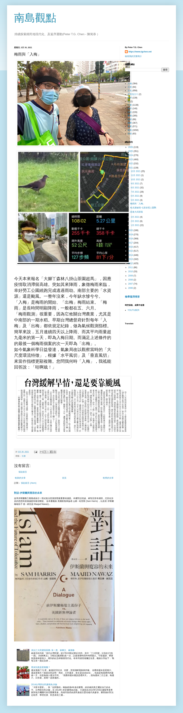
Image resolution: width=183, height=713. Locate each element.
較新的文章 (20, 478)
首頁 (64, 478)
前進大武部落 (136, 212)
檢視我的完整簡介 (133, 56)
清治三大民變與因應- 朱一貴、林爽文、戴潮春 (53, 650)
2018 (131, 238)
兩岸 (130, 98)
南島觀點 (35, 18)
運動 (130, 130)
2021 (131, 168)
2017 (131, 243)
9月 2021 (135, 183)
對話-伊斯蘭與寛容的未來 (28, 492)
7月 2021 (135, 192)
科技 (130, 112)
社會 (24, 456)
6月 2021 (135, 196)
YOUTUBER (133, 310)
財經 (130, 119)
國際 (130, 123)
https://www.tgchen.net (140, 51)
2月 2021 (135, 221)
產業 (130, 126)
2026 (131, 147)
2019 (131, 234)
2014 (131, 255)
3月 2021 (135, 217)
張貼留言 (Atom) (28, 483)
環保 (130, 133)
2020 (131, 230)
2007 (131, 284)
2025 (131, 151)
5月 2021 (135, 200)
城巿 (130, 108)
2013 (131, 259)
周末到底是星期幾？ (40, 667)
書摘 (130, 115)
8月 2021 (135, 187)
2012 (131, 263)
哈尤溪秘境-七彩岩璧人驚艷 (143, 207)
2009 (131, 275)
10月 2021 (136, 179)
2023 (131, 159)
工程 (130, 87)
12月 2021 (136, 171)
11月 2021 (136, 175)
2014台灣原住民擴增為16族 (44, 684)
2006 (131, 288)
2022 (131, 163)
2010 (131, 271)
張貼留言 (22, 472)
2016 (131, 247)
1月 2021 (135, 225)
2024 (131, 155)
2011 (131, 267)
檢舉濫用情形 (132, 296)
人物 (130, 83)
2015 (131, 251)
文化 (130, 90)
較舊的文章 (108, 478)
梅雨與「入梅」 (137, 203)
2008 (131, 280)
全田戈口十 (133, 94)
